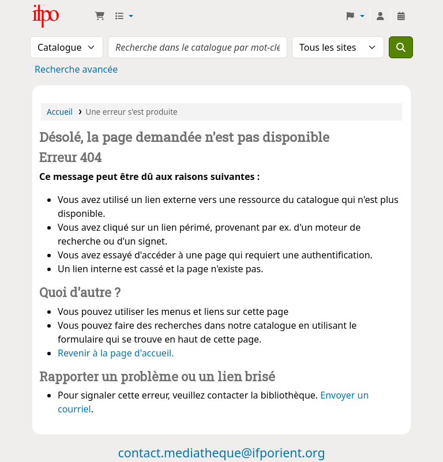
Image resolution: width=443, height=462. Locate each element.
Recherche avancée (76, 69)
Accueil (60, 111)
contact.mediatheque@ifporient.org (221, 452)
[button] (100, 16)
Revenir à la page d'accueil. (116, 353)
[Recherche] (401, 47)
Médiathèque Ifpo (61, 16)
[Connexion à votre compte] (380, 16)
